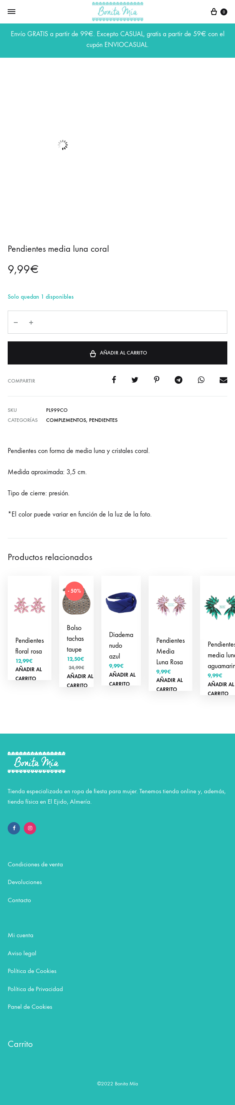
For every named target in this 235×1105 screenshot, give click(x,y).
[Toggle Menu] (11, 12)
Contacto (19, 900)
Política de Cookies (32, 971)
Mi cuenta (20, 935)
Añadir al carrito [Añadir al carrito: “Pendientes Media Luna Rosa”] (169, 685)
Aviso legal (22, 953)
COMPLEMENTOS (66, 420)
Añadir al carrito (117, 352)
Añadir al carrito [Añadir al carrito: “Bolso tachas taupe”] (80, 681)
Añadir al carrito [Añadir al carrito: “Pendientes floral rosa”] (28, 674)
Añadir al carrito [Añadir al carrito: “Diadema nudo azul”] (122, 679)
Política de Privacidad (35, 989)
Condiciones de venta (35, 864)
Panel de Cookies (30, 1007)
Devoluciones (25, 882)
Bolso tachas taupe (75, 639)
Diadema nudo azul (121, 645)
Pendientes (103, 420)
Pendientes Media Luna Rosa (170, 651)
